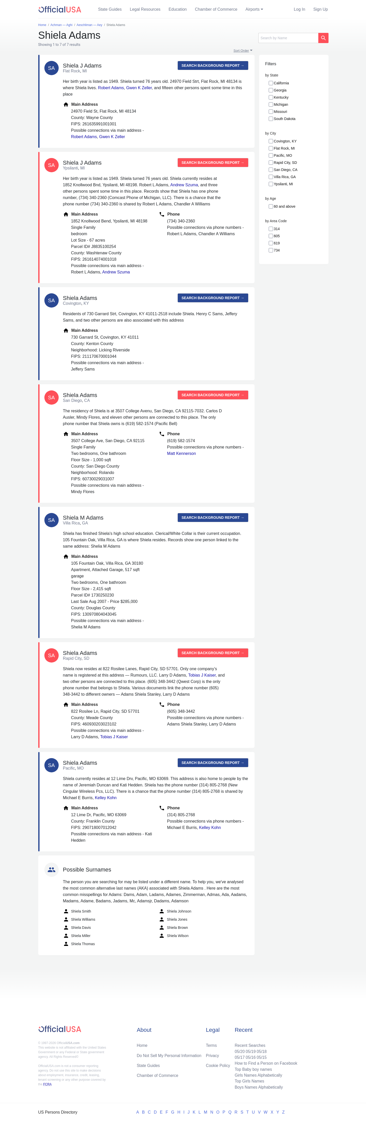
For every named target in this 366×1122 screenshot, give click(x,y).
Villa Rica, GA (285, 177)
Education (178, 9)
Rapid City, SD (285, 162)
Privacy (212, 1054)
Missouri (280, 111)
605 (277, 236)
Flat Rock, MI (284, 148)
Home (142, 1044)
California (281, 83)
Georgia (280, 90)
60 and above (285, 206)
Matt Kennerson (181, 453)
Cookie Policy (218, 1064)
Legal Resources (145, 9)
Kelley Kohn (106, 798)
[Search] (288, 38)
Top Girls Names (248, 1081)
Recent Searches (249, 1044)
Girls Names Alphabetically (257, 1075)
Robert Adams (111, 88)
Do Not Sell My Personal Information (170, 1054)
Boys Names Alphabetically (258, 1087)
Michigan (281, 104)
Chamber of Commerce (216, 9)
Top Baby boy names (252, 1068)
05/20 (238, 1050)
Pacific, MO (283, 155)
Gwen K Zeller (139, 88)
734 (277, 250)
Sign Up (320, 9)
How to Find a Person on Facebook (265, 1062)
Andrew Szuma (184, 185)
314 (277, 229)
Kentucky (281, 97)
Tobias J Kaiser (202, 675)
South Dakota (285, 118)
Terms (211, 1044)
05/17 (238, 1056)
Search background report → (213, 65)
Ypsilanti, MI (283, 184)
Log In (299, 9)
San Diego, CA (286, 169)
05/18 (261, 1050)
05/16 (250, 1056)
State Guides (110, 9)
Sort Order (241, 50)
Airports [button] (253, 9)
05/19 (250, 1050)
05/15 (261, 1056)
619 (277, 243)
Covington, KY (285, 141)
